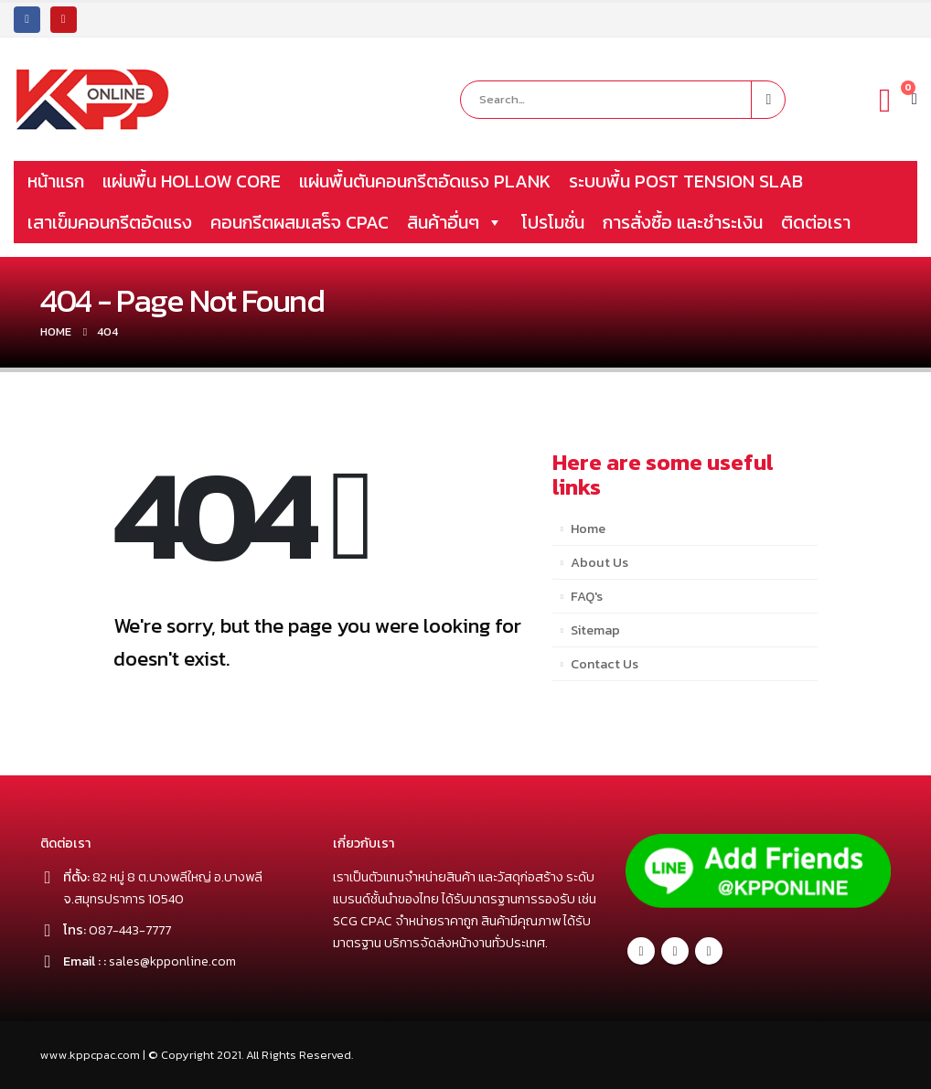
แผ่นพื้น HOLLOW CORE (191, 181)
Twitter (675, 951)
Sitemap (595, 630)
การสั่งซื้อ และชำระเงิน (683, 222)
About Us (599, 562)
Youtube (708, 951)
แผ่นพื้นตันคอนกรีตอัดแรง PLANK (425, 181)
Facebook (641, 951)
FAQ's (587, 596)
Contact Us (604, 664)
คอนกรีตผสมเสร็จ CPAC (299, 222)
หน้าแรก (55, 181)
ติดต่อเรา (816, 222)
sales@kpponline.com (173, 961)
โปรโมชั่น (552, 222)
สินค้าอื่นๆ (455, 222)
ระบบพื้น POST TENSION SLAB (686, 181)
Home (588, 528)
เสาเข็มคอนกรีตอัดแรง (109, 222)
